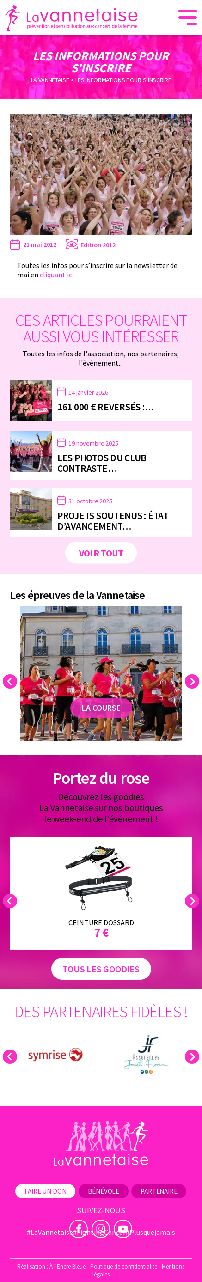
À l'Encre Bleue (67, 1266)
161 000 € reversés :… (105, 407)
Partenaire (159, 1191)
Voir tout (101, 553)
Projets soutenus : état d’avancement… (113, 520)
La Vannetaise (50, 80)
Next (193, 681)
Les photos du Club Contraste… (102, 463)
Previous (11, 681)
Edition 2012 (98, 245)
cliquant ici (57, 274)
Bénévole (104, 1191)
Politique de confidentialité (123, 1266)
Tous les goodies (100, 969)
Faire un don (45, 1191)
